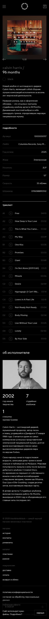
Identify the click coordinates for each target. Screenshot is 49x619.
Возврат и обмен (10, 579)
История (6, 533)
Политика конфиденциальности (18, 592)
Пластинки (8, 554)
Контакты (7, 538)
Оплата (6, 575)
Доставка (7, 570)
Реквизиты (8, 542)
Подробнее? (16, 614)
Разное (6, 558)
